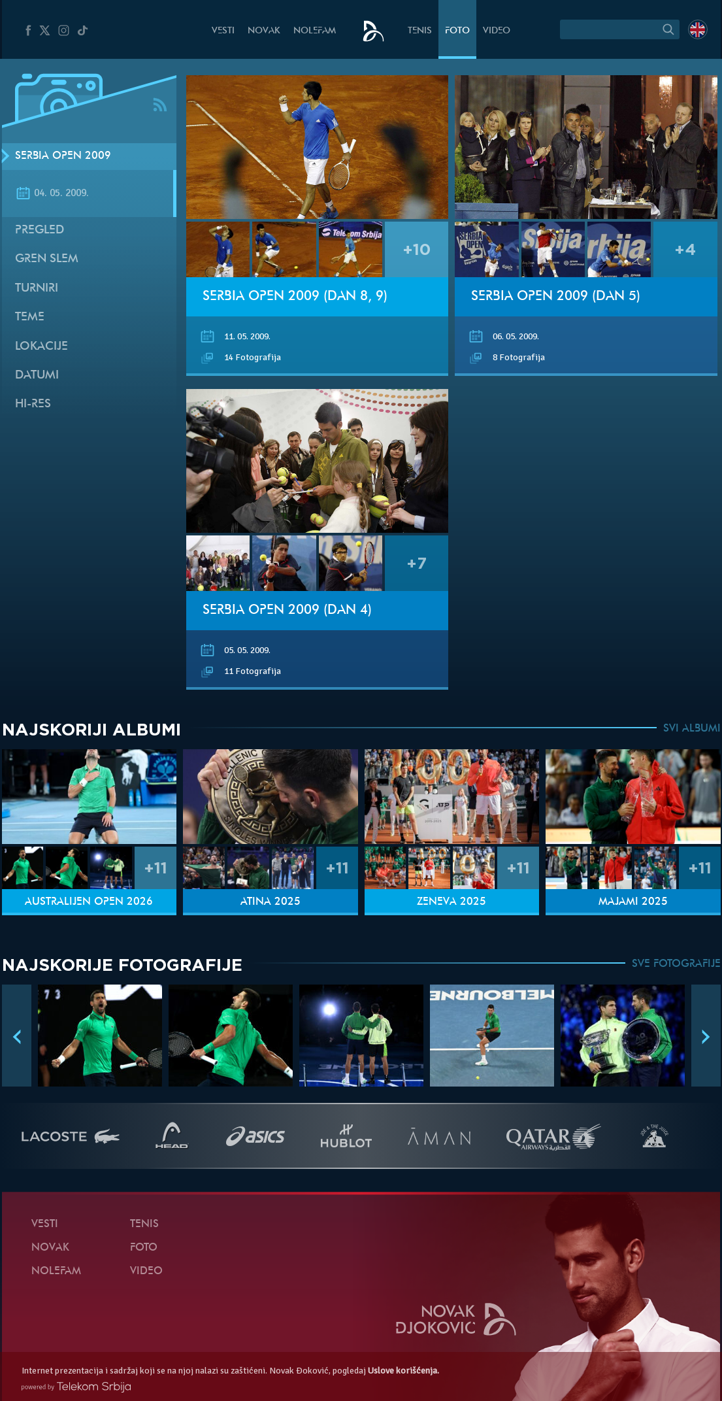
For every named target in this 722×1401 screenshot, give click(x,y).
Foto (457, 31)
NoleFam (314, 31)
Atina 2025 (270, 902)
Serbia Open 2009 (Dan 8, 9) (295, 296)
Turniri (36, 288)
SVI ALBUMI (692, 729)
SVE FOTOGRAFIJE (676, 964)
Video (496, 31)
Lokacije (41, 347)
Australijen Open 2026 (89, 902)
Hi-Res (33, 404)
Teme (29, 317)
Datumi (37, 375)
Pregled (39, 230)
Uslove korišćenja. (403, 1370)
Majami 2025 (633, 902)
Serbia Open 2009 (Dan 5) (555, 296)
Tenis (420, 31)
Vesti (223, 31)
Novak (264, 31)
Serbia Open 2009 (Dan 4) (287, 610)
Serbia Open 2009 (63, 156)
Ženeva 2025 (451, 902)
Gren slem (46, 259)
